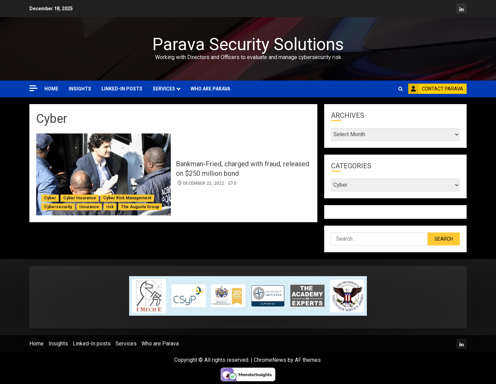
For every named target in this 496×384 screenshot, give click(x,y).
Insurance (89, 206)
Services (164, 88)
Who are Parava (210, 88)
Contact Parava (435, 89)
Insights (80, 88)
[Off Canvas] (33, 88)
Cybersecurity (58, 206)
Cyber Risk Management (127, 198)
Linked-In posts (121, 88)
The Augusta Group (140, 206)
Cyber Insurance (79, 198)
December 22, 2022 (203, 183)
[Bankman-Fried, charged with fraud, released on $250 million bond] (103, 174)
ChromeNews (270, 360)
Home (51, 88)
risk (110, 206)
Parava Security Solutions (248, 44)
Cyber (50, 198)
